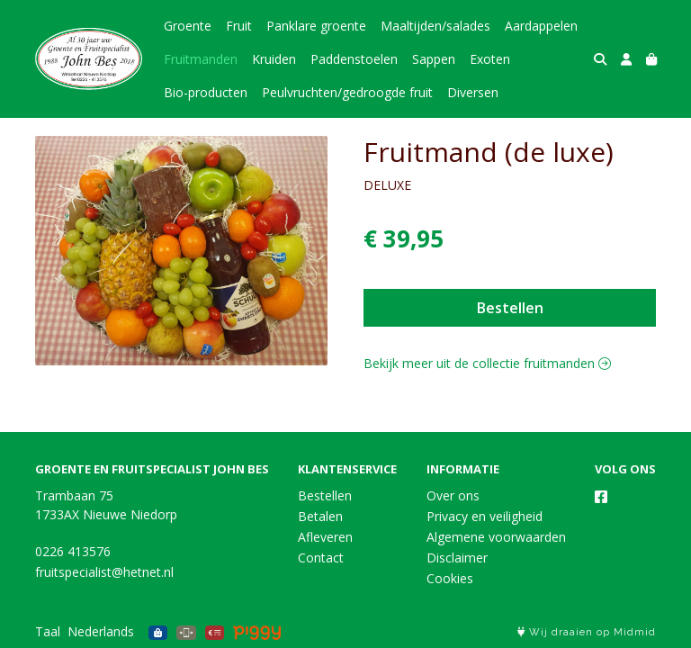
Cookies (449, 578)
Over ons (453, 495)
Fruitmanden (201, 59)
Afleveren (325, 536)
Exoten (490, 59)
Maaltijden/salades (435, 25)
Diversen (472, 92)
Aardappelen (541, 25)
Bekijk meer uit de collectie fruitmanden (487, 363)
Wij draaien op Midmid (586, 632)
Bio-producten (205, 92)
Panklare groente (316, 25)
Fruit (239, 25)
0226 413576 (73, 551)
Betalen (320, 516)
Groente (187, 25)
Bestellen (510, 308)
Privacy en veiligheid (484, 516)
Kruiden (274, 59)
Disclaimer (457, 557)
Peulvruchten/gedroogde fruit (347, 92)
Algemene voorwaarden (496, 536)
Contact (321, 557)
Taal (47, 631)
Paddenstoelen (354, 59)
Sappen (433, 59)
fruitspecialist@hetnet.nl (104, 571)
